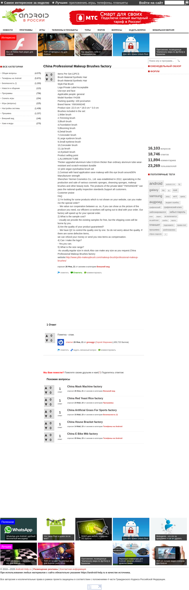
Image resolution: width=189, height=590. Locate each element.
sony (168, 196)
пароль (173, 220)
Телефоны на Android (11, 78)
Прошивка (6, 113)
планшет (154, 224)
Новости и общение (11, 88)
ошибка (164, 220)
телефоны (104, 2)
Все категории (13, 66)
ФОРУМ (154, 71)
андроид (155, 202)
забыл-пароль (177, 212)
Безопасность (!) (9, 83)
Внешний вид (8, 118)
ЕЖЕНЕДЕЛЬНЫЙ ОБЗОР (165, 66)
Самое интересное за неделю (26, 2)
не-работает (154, 220)
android (155, 183)
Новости (8, 30)
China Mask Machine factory (84, 386)
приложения (78, 2)
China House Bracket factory (85, 422)
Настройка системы (11, 108)
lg (168, 190)
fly (179, 184)
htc (163, 190)
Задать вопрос (137, 30)
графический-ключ (173, 207)
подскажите (168, 225)
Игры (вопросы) (9, 103)
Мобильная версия (163, 30)
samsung (155, 196)
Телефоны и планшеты (65, 30)
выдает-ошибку (172, 202)
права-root (181, 225)
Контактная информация (73, 569)
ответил (69, 342)
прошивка (154, 229)
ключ (151, 216)
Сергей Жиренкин (104, 342)
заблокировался (157, 212)
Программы (25, 30)
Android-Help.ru (24, 569)
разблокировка (169, 230)
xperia (182, 196)
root (175, 190)
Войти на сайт (151, 3)
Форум (101, 30)
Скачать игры (8, 98)
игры (91, 2)
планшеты (120, 2)
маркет (159, 216)
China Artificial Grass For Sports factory (92, 410)
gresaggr (90, 342)
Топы (88, 30)
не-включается (171, 216)
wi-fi (175, 196)
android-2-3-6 (170, 184)
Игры (42, 30)
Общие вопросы (9, 73)
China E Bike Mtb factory (82, 433)
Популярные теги (162, 174)
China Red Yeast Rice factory (85, 398)
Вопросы (117, 30)
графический (154, 207)
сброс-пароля (155, 234)
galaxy (153, 190)
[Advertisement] (92, 362)
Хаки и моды (7, 123)
